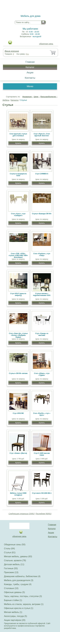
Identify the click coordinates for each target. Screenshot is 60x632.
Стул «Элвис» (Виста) (18, 453)
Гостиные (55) (11, 568)
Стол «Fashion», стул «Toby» (41, 254)
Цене (37, 97)
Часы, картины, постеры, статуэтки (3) (23, 596)
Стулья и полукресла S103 (18, 175)
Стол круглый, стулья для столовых (18, 135)
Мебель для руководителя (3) (18, 580)
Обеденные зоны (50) (14, 544)
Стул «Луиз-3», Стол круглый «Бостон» (42, 135)
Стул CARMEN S (41, 174)
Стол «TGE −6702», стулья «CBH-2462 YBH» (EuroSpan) (18, 255)
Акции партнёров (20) (14, 620)
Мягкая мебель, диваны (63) (18, 556)
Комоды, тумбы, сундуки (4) (17, 584)
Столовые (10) (11, 588)
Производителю (48, 97)
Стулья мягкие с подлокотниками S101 (42, 294)
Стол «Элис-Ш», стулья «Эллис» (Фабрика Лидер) (18, 335)
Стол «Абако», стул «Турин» (41, 374)
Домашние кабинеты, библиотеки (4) (22, 576)
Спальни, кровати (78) (15, 560)
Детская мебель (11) (14, 564)
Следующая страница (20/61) (22, 514)
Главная (30, 62)
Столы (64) (9, 548)
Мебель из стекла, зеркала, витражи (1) (23, 604)
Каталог (30, 67)
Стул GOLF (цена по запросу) (18, 294)
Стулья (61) (10, 552)
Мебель (6, 100)
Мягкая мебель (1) (13, 612)
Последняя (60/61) (43, 514)
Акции (30, 72)
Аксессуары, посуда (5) (15, 616)
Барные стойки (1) (13, 600)
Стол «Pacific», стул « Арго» (41, 414)
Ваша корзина (12, 51)
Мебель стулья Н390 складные (18, 494)
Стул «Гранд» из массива (41, 334)
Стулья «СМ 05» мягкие (18, 373)
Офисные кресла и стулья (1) (18, 608)
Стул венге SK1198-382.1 (42, 493)
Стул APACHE (18, 413)
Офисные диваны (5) (14, 592)
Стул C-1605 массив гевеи (42, 454)
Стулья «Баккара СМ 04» (42, 214)
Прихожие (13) (11, 572)
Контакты (30, 78)
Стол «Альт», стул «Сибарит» (18, 214)
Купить (18, 143)
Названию (27, 97)
